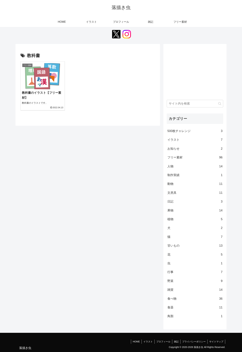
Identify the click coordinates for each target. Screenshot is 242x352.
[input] (195, 103)
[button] (220, 104)
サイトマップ (216, 341)
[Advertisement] (195, 70)
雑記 (176, 341)
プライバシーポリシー (194, 341)
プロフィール (163, 341)
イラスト (148, 341)
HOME (136, 341)
